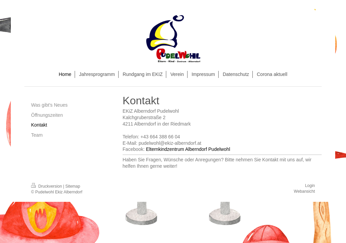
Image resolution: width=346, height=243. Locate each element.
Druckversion (47, 186)
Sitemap (72, 186)
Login (310, 185)
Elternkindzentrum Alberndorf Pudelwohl (188, 149)
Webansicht (304, 191)
